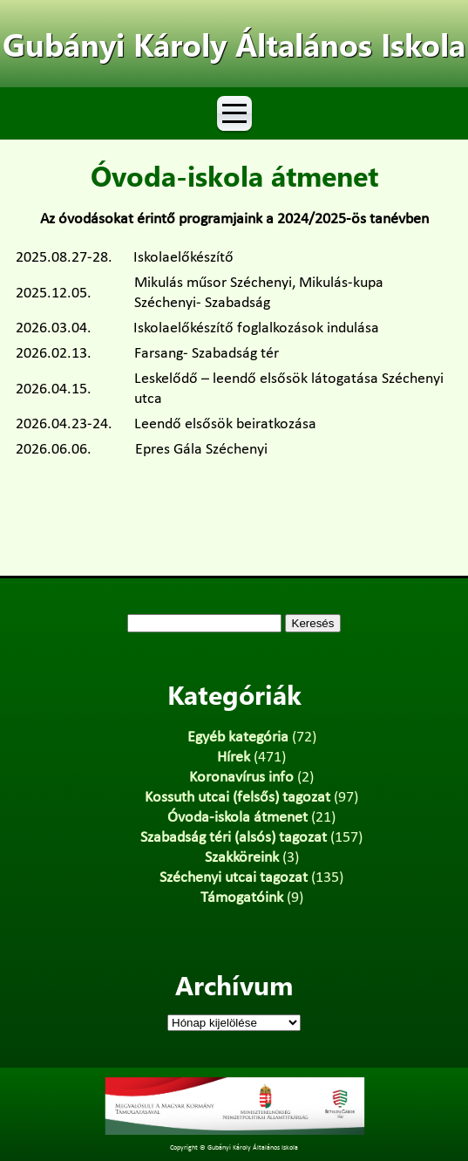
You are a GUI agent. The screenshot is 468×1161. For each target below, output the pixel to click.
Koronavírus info (241, 777)
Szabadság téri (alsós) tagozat (233, 838)
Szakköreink (242, 858)
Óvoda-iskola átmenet (237, 817)
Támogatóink (241, 898)
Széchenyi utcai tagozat (233, 878)
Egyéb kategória (237, 737)
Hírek (233, 757)
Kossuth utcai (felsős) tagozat (237, 797)
